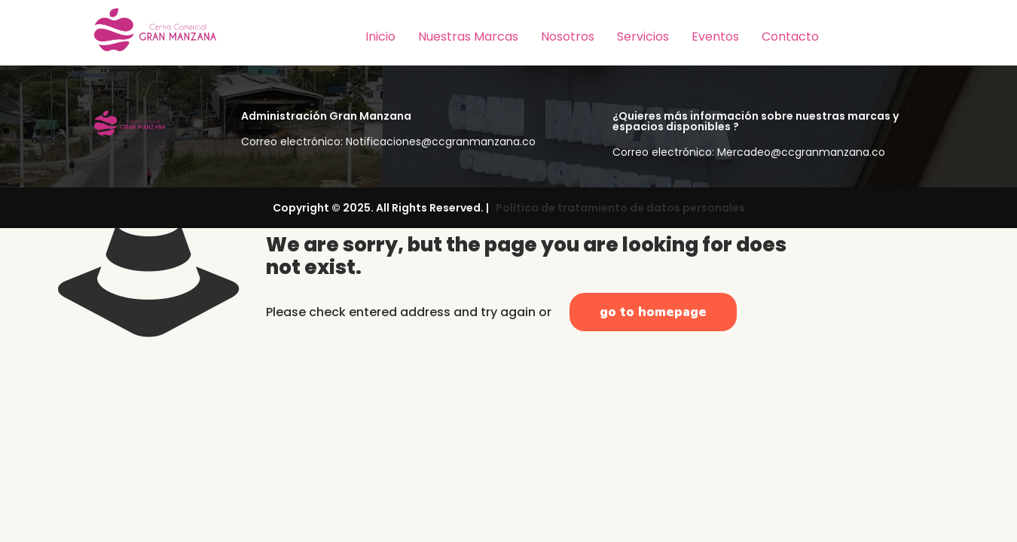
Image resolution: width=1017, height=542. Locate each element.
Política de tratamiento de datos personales (618, 207)
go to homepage (653, 312)
